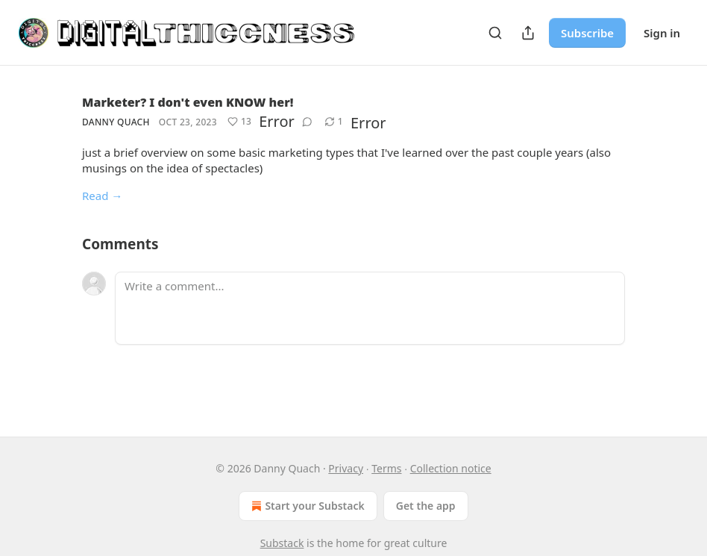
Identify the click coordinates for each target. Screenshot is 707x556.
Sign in (662, 32)
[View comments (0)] (307, 122)
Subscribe (587, 32)
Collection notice (450, 468)
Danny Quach (116, 122)
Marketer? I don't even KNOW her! (187, 102)
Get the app (426, 506)
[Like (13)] (239, 122)
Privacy (345, 468)
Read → (102, 195)
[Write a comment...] (370, 308)
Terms (386, 468)
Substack (282, 543)
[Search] (495, 33)
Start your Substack (306, 506)
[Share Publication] (528, 33)
